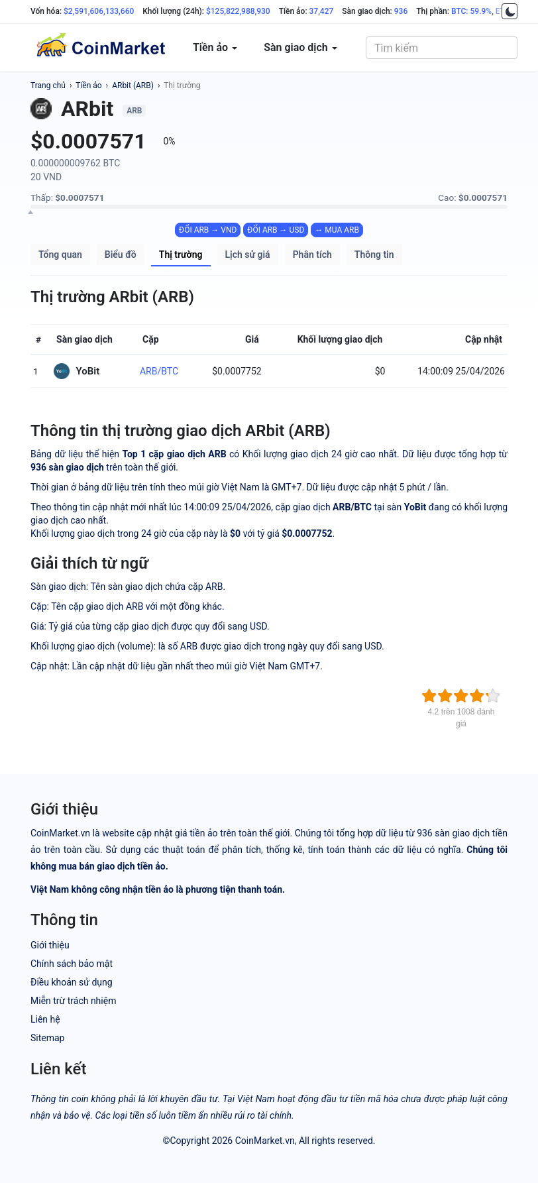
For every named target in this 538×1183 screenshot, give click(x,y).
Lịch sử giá (247, 254)
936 (400, 11)
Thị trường (182, 85)
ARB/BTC (159, 371)
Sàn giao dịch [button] (300, 47)
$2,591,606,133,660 (99, 11)
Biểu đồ (120, 254)
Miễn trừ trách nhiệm (73, 1000)
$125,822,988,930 (238, 11)
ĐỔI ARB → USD (275, 230)
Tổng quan (60, 254)
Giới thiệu (50, 945)
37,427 (321, 11)
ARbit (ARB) (133, 85)
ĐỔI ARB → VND (208, 230)
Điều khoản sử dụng (71, 982)
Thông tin (374, 254)
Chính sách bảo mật (71, 963)
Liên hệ (45, 1019)
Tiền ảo (88, 85)
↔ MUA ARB (337, 230)
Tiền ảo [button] (215, 47)
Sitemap (47, 1038)
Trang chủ (48, 85)
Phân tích (312, 254)
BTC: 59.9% (471, 11)
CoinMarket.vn (265, 1140)
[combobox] (441, 47)
